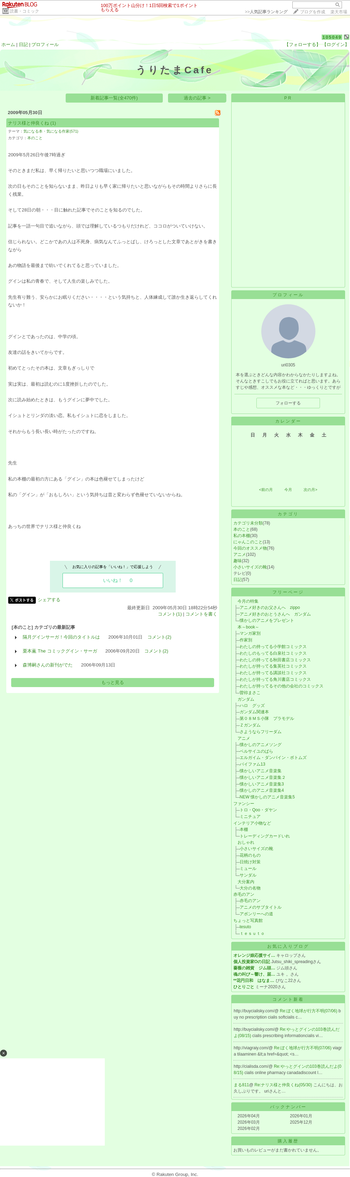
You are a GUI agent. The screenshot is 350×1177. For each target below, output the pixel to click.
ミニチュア (250, 816)
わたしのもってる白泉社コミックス (273, 653)
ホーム (8, 44)
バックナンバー (288, 1106)
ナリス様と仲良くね (28, 123)
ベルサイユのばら (256, 751)
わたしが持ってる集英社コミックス (273, 666)
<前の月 (265, 489)
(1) (53, 123)
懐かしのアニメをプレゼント (267, 620)
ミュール (248, 868)
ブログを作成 (312, 11)
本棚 (244, 829)
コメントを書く (201, 614)
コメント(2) (159, 637)
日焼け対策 (250, 861)
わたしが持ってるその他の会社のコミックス (281, 686)
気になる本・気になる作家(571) (50, 131)
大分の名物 (250, 888)
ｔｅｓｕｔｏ (252, 933)
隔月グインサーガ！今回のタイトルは (61, 637)
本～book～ (246, 627)
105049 (332, 37)
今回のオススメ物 (250, 548)
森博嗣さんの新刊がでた (48, 665)
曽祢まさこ (250, 692)
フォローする (288, 403)
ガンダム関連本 (254, 711)
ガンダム (243, 699)
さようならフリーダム (261, 731)
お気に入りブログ (288, 946)
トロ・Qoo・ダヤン (258, 809)
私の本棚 (241, 535)
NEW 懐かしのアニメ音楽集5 (267, 797)
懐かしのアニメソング (261, 744)
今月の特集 (245, 601)
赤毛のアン (243, 894)
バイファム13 (252, 764)
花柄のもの (250, 855)
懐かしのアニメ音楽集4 (262, 790)
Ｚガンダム (250, 725)
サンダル (248, 875)
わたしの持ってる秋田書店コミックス (275, 659)
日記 (23, 44)
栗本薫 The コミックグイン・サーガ (60, 651)
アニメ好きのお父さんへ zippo (270, 607)
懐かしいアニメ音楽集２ (263, 777)
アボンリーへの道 (256, 913)
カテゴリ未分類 (248, 523)
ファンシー (243, 803)
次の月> (310, 489)
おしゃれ (243, 842)
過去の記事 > (197, 97)
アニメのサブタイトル (261, 907)
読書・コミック (24, 11)
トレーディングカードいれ (265, 836)
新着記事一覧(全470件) (114, 97)
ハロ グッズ (252, 705)
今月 (288, 489)
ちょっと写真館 (248, 920)
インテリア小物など (252, 823)
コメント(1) (170, 614)
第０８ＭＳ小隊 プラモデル (267, 718)
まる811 (241, 1084)
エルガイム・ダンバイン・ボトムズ (273, 757)
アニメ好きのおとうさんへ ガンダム (275, 614)
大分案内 (243, 881)
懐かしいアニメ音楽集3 (262, 784)
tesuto (245, 926)
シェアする (49, 599)
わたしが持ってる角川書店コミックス (275, 679)
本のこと (35, 138)
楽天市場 (338, 11)
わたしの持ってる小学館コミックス (273, 646)
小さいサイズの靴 (250, 567)
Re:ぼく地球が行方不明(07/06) (309, 1010)
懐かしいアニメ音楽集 (261, 770)
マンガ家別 (250, 633)
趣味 (237, 560)
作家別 (246, 640)
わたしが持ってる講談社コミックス (273, 672)
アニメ (239, 554)
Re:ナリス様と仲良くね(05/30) (284, 1084)
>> (266, 11)
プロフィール (45, 44)
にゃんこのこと (248, 541)
